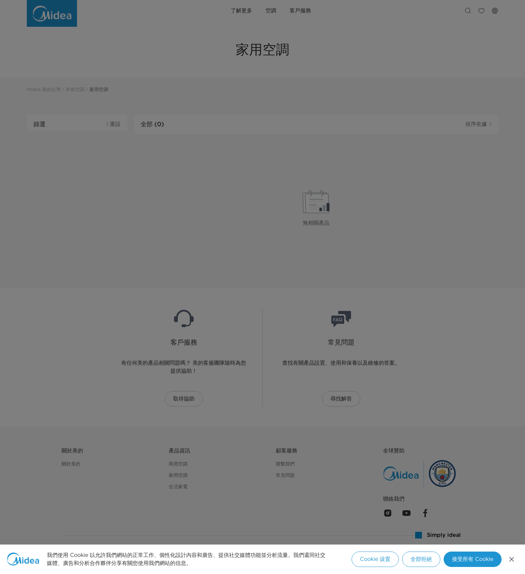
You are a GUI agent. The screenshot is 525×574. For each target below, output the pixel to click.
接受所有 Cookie (472, 559)
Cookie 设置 (375, 559)
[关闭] (511, 559)
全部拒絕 (421, 559)
